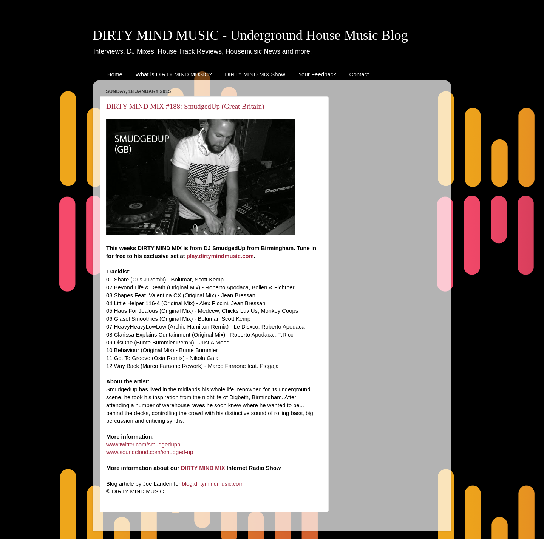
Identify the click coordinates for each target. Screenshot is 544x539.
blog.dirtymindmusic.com (213, 484)
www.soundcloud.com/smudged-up (149, 452)
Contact (359, 74)
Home (114, 74)
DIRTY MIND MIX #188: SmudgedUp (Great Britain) (185, 106)
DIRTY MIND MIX (203, 468)
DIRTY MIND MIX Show (255, 74)
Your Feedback (317, 74)
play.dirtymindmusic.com (220, 256)
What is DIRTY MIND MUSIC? (174, 74)
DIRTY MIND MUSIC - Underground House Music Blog (250, 35)
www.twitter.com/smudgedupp (143, 445)
